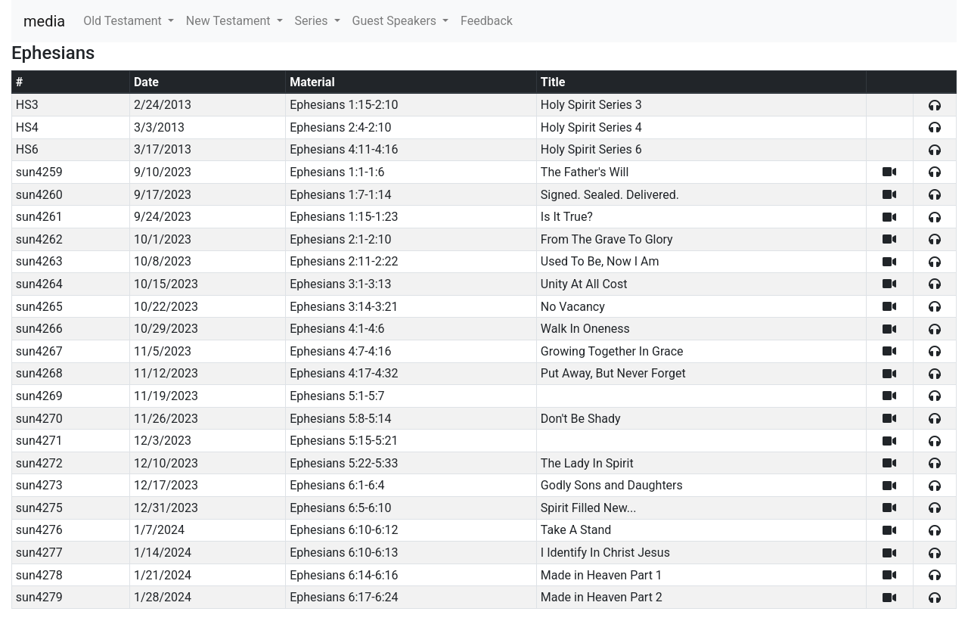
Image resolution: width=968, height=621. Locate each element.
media (44, 21)
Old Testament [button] (124, 21)
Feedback (487, 21)
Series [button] (313, 21)
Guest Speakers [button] (395, 21)
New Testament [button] (230, 21)
